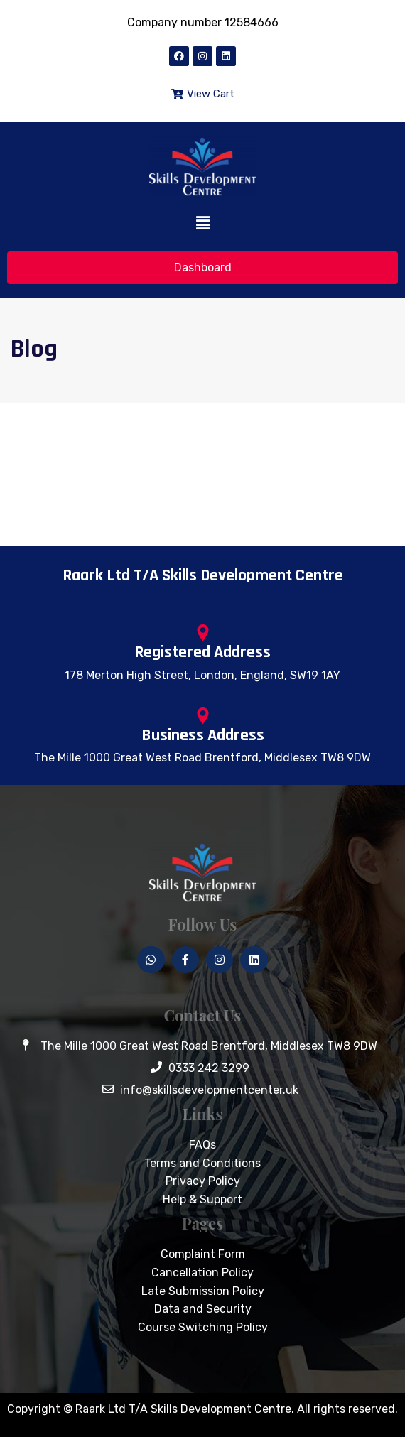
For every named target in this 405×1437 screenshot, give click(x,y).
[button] (202, 223)
